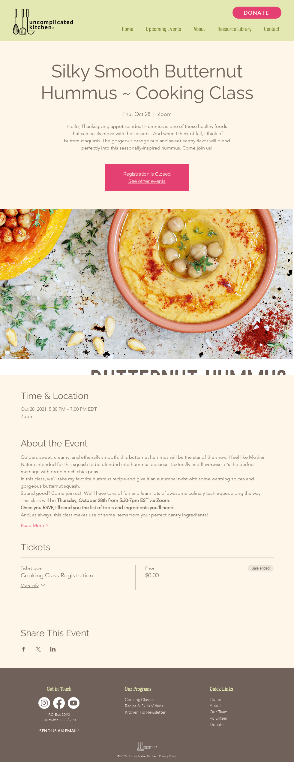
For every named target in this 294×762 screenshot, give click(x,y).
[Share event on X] (38, 649)
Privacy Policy (168, 756)
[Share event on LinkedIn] (53, 649)
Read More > (35, 525)
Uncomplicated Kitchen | (143, 756)
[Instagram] (44, 703)
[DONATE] (256, 13)
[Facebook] (59, 703)
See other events (147, 181)
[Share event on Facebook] (23, 649)
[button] (234, 29)
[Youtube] (74, 703)
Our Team (218, 711)
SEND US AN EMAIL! (59, 730)
